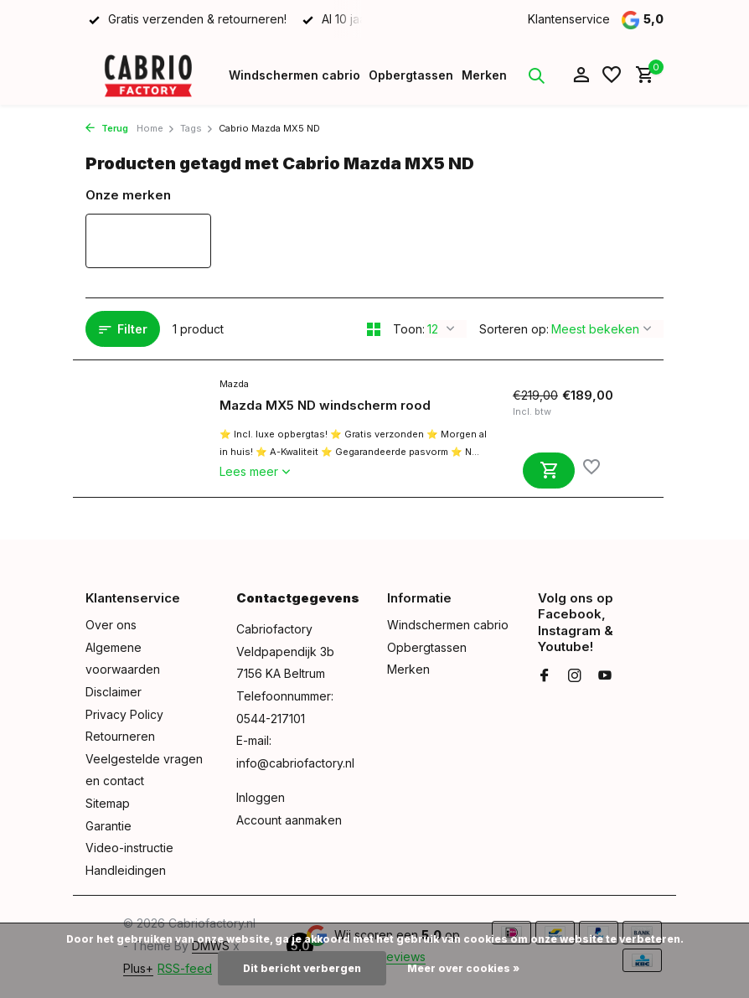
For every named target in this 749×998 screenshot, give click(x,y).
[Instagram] (574, 676)
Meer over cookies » (463, 968)
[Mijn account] (581, 75)
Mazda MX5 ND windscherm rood (325, 405)
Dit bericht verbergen (302, 968)
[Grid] (373, 329)
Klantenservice (569, 19)
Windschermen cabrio (294, 75)
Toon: (409, 329)
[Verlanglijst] (611, 75)
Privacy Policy (124, 714)
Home (156, 128)
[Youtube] (605, 676)
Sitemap (107, 803)
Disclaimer (113, 692)
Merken (484, 75)
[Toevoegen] (549, 470)
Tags (197, 128)
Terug (106, 128)
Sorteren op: (514, 329)
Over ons (111, 625)
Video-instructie (129, 847)
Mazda (234, 384)
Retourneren (120, 736)
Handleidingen (125, 870)
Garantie (108, 826)
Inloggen (260, 797)
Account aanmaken (289, 820)
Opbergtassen (411, 75)
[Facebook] (544, 676)
